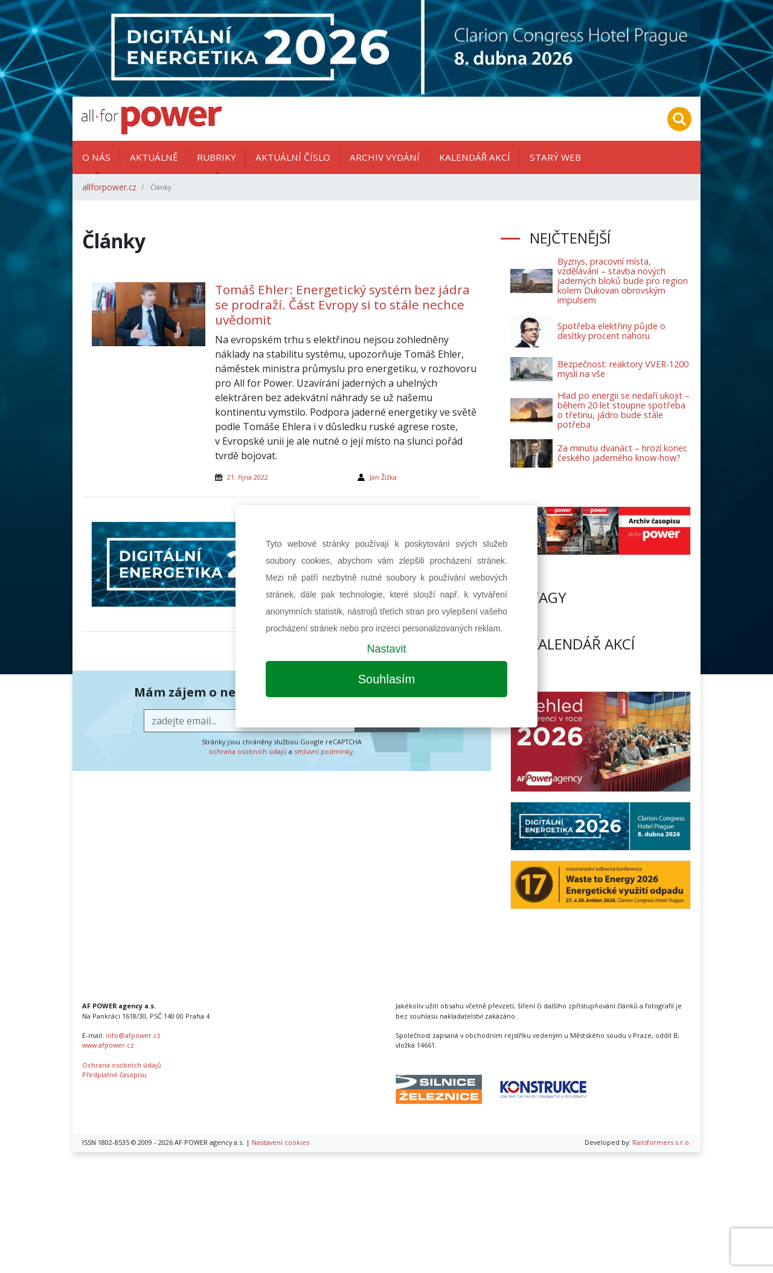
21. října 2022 (247, 477)
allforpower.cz (109, 187)
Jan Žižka (383, 477)
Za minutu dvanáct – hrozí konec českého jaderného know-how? (622, 452)
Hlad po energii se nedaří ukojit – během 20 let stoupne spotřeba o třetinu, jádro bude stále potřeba (623, 410)
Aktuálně (154, 157)
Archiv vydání (385, 157)
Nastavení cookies (280, 1142)
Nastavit (386, 649)
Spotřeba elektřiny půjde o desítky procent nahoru (611, 330)
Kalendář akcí (474, 157)
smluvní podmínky (323, 751)
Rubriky (216, 157)
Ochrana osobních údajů (121, 1064)
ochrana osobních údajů (248, 751)
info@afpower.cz (133, 1035)
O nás (96, 157)
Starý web (555, 157)
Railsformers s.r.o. (661, 1142)
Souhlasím (386, 679)
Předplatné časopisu (114, 1074)
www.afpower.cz (108, 1044)
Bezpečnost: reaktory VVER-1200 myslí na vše (622, 368)
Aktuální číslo (292, 157)
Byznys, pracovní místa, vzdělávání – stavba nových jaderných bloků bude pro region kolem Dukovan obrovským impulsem (622, 281)
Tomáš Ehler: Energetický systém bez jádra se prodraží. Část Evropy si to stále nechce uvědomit (342, 304)
